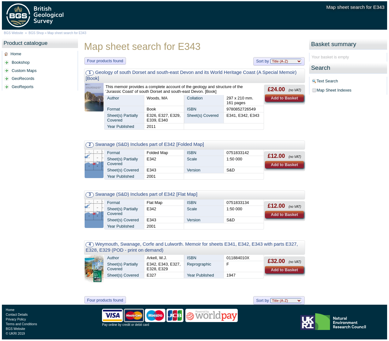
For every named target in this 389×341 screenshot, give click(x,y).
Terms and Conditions (21, 324)
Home (15, 53)
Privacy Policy (16, 319)
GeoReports (22, 86)
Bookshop (21, 62)
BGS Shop (36, 33)
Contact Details (16, 314)
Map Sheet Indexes (334, 90)
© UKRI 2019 (15, 333)
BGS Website (13, 33)
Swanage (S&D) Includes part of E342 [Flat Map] (146, 194)
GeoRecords (23, 78)
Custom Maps (24, 70)
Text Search (327, 81)
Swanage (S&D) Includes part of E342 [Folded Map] (149, 144)
